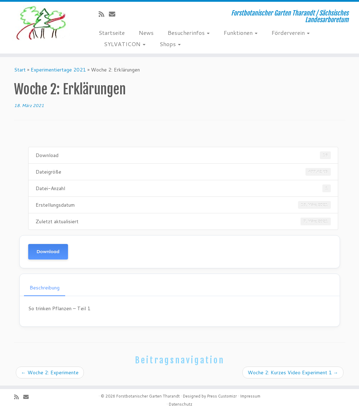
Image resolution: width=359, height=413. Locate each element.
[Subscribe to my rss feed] (104, 14)
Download (48, 252)
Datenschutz (180, 404)
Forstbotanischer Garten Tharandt (148, 396)
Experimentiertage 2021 (58, 69)
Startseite (112, 33)
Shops (170, 44)
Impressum (250, 396)
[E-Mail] (114, 14)
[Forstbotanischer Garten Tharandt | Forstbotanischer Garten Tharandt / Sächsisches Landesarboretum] (42, 22)
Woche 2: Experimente (50, 372)
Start (20, 69)
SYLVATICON (125, 44)
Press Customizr (222, 396)
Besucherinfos (189, 33)
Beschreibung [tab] (45, 287)
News (146, 33)
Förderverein (291, 33)
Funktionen (241, 33)
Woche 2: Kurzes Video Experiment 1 (293, 372)
